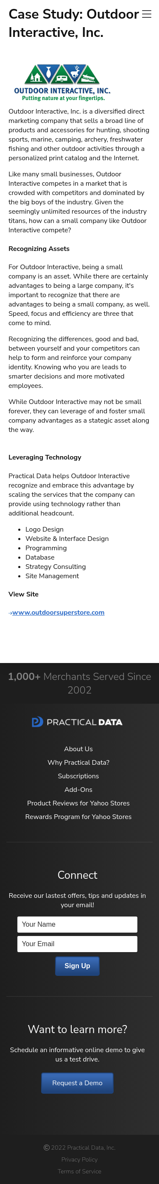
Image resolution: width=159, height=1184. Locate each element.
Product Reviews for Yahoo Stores (78, 803)
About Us (78, 749)
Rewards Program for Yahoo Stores (78, 817)
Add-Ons (78, 789)
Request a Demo (77, 1083)
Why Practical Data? (78, 762)
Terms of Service (79, 1171)
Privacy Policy (79, 1159)
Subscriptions (78, 776)
